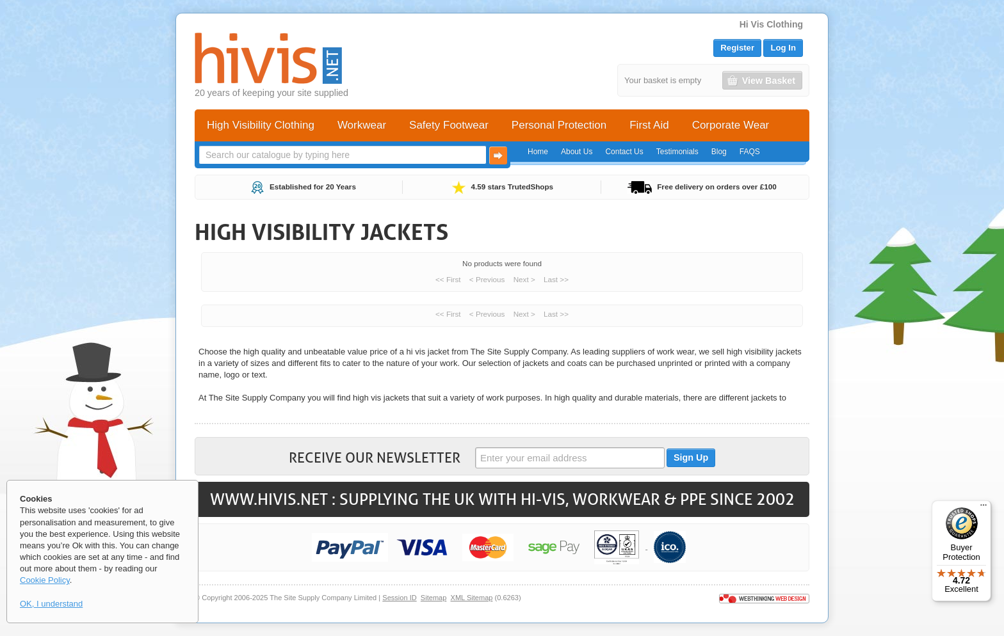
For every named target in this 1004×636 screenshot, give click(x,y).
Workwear (361, 125)
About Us (576, 151)
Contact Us (624, 151)
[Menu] (983, 508)
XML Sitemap (472, 597)
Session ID (399, 597)
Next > (524, 279)
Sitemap (434, 597)
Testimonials (677, 151)
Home (538, 151)
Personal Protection (559, 125)
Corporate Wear (731, 125)
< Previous (487, 279)
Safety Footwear (449, 125)
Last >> (556, 279)
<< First (448, 279)
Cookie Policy (45, 580)
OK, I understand (51, 603)
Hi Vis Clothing (771, 24)
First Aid (648, 125)
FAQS (750, 151)
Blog (719, 151)
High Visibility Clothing (260, 125)
